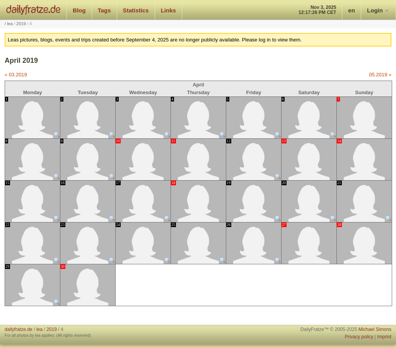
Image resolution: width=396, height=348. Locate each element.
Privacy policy (359, 336)
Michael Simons (374, 329)
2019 (21, 23)
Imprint (384, 336)
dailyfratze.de (33, 9)
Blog (79, 10)
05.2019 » (380, 75)
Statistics (136, 10)
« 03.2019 (16, 75)
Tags (104, 10)
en (351, 10)
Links (168, 10)
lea (10, 23)
